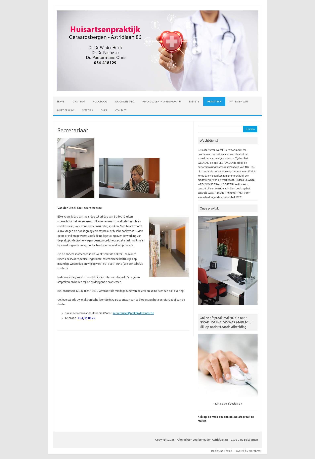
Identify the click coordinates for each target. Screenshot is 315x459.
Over (104, 110)
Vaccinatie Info (124, 101)
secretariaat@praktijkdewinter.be (133, 313)
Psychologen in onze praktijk (161, 101)
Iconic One (217, 450)
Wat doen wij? (238, 101)
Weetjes (87, 110)
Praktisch (214, 101)
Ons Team (79, 101)
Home (60, 101)
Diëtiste (194, 101)
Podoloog (100, 101)
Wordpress (255, 450)
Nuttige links (65, 110)
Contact (121, 110)
